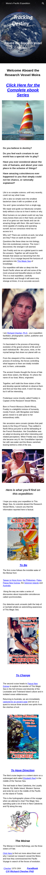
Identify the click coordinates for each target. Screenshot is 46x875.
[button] (3, 3)
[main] (23, 32)
